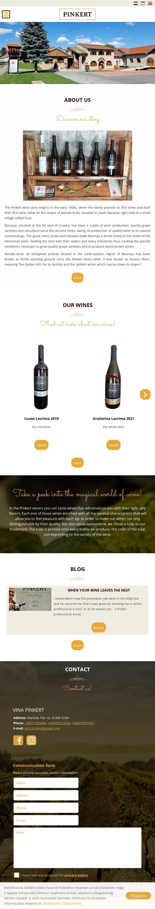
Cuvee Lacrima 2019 (41, 418)
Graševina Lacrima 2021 (113, 418)
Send (19, 863)
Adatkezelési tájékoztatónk (62, 903)
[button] (145, 394)
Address (87, 782)
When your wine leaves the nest (98, 589)
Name (22, 782)
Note (20, 807)
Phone (23, 795)
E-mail (87, 795)
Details (41, 444)
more (77, 278)
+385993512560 (58, 723)
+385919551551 (83, 723)
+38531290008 (34, 723)
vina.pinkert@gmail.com (42, 728)
